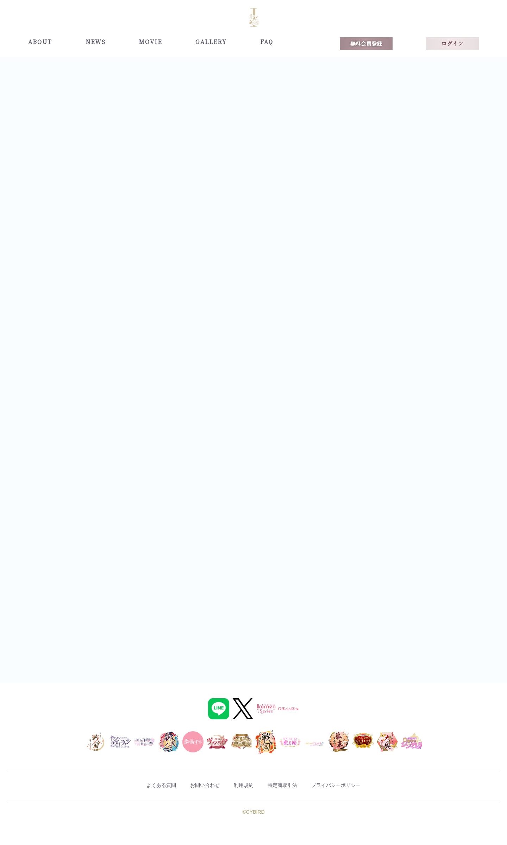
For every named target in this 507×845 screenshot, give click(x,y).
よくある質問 (138, 786)
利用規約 (242, 786)
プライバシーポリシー (358, 786)
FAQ (266, 42)
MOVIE (150, 42)
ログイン (452, 43)
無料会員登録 (366, 43)
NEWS (96, 42)
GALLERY (211, 42)
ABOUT (40, 42)
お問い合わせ (193, 786)
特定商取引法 (291, 786)
